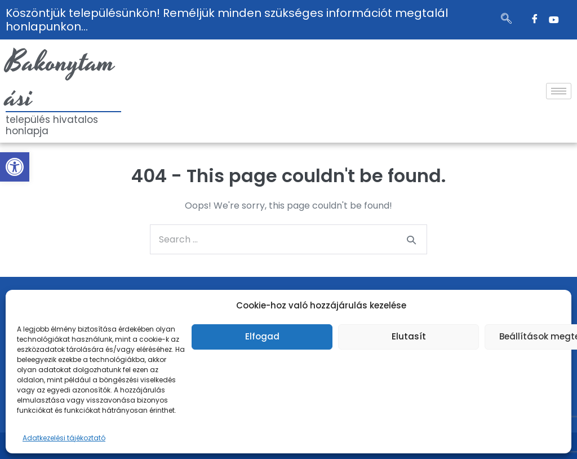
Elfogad (262, 336)
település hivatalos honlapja (52, 125)
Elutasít (409, 336)
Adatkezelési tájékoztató (64, 438)
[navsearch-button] (506, 19)
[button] (14, 167)
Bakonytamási (60, 80)
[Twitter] (553, 19)
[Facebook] (534, 19)
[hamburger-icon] (558, 91)
